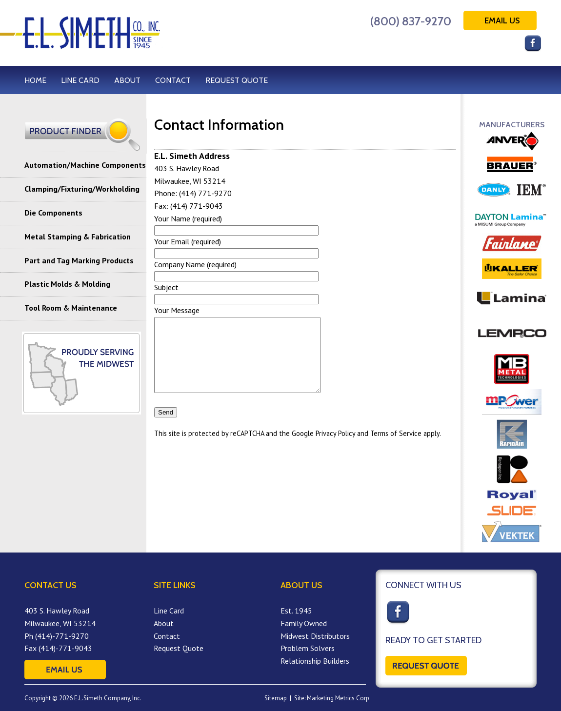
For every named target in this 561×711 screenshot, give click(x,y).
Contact (167, 636)
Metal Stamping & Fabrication (77, 236)
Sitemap (275, 698)
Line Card (169, 610)
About (164, 623)
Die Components (53, 212)
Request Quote (178, 648)
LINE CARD (80, 80)
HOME (35, 80)
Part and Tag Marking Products (79, 260)
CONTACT (173, 80)
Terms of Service (395, 448)
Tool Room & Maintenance (70, 308)
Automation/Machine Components (85, 165)
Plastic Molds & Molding (67, 284)
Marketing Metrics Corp (338, 698)
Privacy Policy (335, 448)
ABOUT (127, 80)
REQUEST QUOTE (236, 80)
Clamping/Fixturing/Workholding (82, 189)
